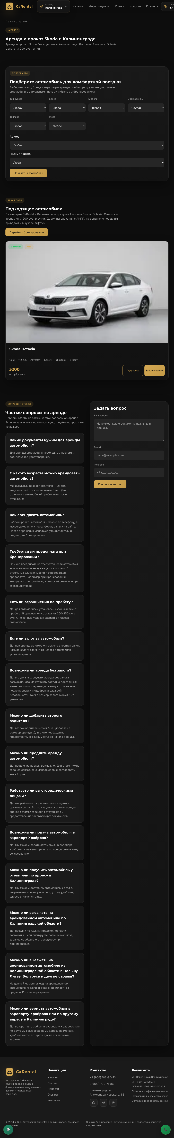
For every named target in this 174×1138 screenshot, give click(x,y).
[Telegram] (103, 1103)
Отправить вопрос (110, 484)
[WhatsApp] (94, 1103)
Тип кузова (16, 98)
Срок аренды (135, 98)
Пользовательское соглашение (150, 1096)
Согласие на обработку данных (150, 1100)
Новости (135, 6)
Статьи (119, 6)
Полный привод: (20, 153)
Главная (10, 21)
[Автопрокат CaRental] (19, 6)
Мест (52, 116)
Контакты (152, 6)
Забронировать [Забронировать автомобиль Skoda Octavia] (155, 370)
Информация (99, 6)
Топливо (14, 116)
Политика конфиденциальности (150, 1091)
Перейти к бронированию (27, 232)
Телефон (99, 464)
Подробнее (132, 370)
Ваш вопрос (101, 415)
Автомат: (16, 136)
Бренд (52, 98)
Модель (93, 98)
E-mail (97, 447)
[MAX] (113, 1103)
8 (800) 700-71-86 (102, 1084)
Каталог (78, 6)
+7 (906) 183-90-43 (103, 1077)
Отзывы (53, 1094)
